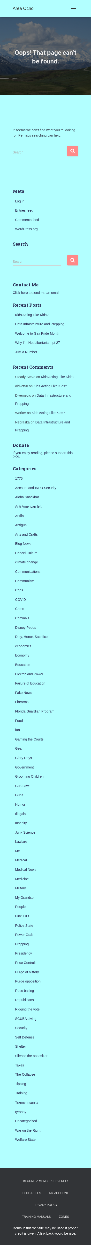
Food (19, 721)
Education (22, 665)
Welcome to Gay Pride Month (37, 333)
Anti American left (28, 506)
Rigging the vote (27, 1009)
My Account (58, 1193)
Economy (22, 655)
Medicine (22, 879)
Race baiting (24, 991)
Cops (19, 590)
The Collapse (25, 1074)
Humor (20, 804)
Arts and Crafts (26, 534)
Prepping (22, 944)
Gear (19, 748)
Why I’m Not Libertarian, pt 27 (37, 343)
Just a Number (26, 352)
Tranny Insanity (26, 1102)
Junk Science (25, 832)
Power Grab (24, 935)
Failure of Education (30, 683)
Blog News (23, 544)
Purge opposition (28, 981)
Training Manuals (36, 1216)
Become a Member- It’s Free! (45, 1181)
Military (20, 888)
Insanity (21, 823)
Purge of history (27, 972)
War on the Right (28, 1130)
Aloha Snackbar (27, 497)
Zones (64, 1216)
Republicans (24, 1000)
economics (23, 646)
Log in (19, 201)
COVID (20, 600)
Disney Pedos (25, 627)
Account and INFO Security (35, 488)
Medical (21, 860)
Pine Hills (22, 916)
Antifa (19, 516)
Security (21, 1028)
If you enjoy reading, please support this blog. (43, 454)
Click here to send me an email (36, 293)
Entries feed (24, 210)
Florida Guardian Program (34, 711)
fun (17, 730)
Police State (24, 925)
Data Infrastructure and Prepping (39, 324)
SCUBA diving (26, 1019)
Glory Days (23, 758)
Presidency (23, 953)
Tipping (20, 1084)
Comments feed (27, 220)
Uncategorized (26, 1121)
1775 (19, 478)
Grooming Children (29, 776)
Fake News (23, 693)
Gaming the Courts (29, 739)
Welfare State (25, 1139)
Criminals (22, 618)
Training (21, 1093)
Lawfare (21, 842)
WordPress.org (26, 229)
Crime (19, 609)
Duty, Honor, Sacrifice (31, 637)
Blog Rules (32, 1193)
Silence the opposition (31, 1056)
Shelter (20, 1046)
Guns (19, 795)
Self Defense (25, 1037)
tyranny (20, 1112)
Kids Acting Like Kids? (32, 315)
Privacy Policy (46, 1205)
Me (17, 851)
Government (24, 767)
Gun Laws (22, 786)
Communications (27, 572)
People (20, 907)
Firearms (22, 702)
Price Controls (26, 963)
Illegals (20, 814)
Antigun (21, 525)
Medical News (25, 870)
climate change (26, 562)
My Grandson (25, 897)
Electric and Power (29, 674)
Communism (24, 581)
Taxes (19, 1065)
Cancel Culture (26, 553)
